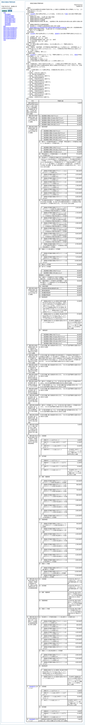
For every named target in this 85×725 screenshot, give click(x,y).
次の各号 (32, 14)
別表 (66, 14)
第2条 (76, 54)
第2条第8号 (32, 719)
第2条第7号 (32, 686)
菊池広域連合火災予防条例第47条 (48, 27)
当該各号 (57, 33)
